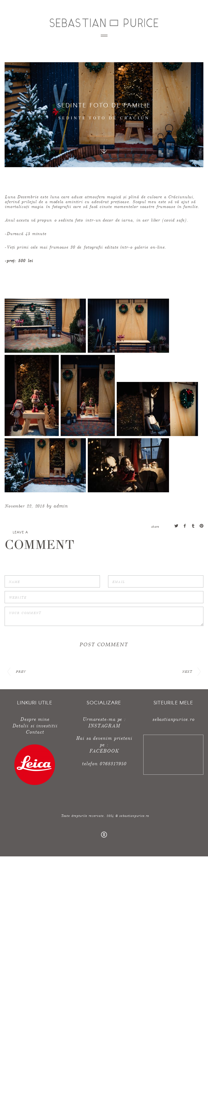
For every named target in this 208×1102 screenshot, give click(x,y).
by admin (57, 505)
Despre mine (34, 718)
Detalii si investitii (34, 725)
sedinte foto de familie (104, 104)
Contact (34, 731)
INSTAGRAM (104, 725)
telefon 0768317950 (104, 763)
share (155, 526)
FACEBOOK (104, 750)
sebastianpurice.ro (173, 718)
